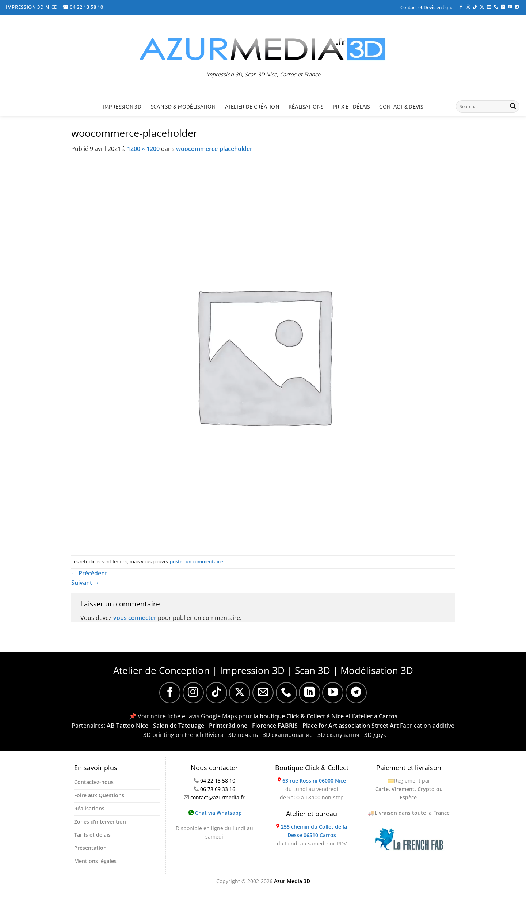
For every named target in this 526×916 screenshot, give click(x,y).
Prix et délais (351, 106)
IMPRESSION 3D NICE (31, 7)
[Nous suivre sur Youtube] (510, 7)
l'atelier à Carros (374, 716)
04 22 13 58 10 (217, 780)
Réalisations (306, 106)
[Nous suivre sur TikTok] (475, 7)
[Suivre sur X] (482, 7)
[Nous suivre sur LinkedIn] (503, 7)
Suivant (85, 583)
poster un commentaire (196, 561)
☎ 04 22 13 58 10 (82, 7)
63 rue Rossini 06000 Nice (314, 780)
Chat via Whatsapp (215, 812)
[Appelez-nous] (496, 7)
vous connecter (134, 618)
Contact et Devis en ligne (426, 7)
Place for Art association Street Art (350, 726)
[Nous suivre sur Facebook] (461, 7)
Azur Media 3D (292, 881)
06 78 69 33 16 (217, 789)
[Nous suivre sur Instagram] (468, 7)
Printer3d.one (228, 726)
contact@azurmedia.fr (217, 797)
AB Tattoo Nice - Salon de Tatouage (155, 726)
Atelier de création (252, 106)
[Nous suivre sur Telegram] (517, 7)
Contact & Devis (401, 106)
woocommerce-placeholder (214, 149)
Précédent (89, 573)
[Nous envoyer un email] (489, 7)
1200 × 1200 (143, 149)
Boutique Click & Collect (311, 767)
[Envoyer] (513, 106)
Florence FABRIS (275, 726)
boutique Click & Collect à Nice (302, 716)
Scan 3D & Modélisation (183, 106)
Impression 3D (122, 106)
